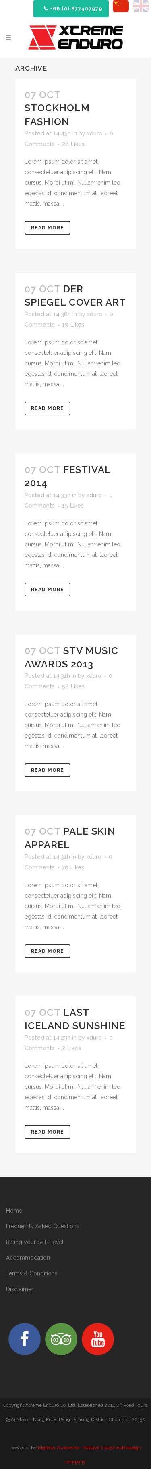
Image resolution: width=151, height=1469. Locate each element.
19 (73, 324)
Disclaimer (19, 1289)
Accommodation (28, 1257)
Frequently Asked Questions (42, 1226)
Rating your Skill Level (35, 1242)
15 (73, 505)
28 (73, 144)
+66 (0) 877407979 (73, 9)
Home (14, 1210)
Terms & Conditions (32, 1273)
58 (73, 686)
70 (73, 867)
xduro (94, 133)
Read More (47, 228)
